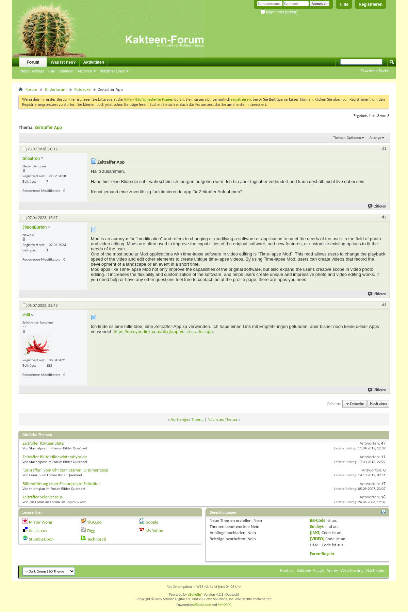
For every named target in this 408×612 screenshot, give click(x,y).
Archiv (332, 570)
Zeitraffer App (48, 127)
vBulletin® (195, 594)
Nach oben (378, 404)
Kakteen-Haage (310, 570)
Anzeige (375, 137)
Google (151, 522)
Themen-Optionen (347, 137)
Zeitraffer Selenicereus (42, 496)
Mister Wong (40, 522)
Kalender (66, 71)
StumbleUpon (41, 539)
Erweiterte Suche (375, 71)
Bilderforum (55, 89)
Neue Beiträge (32, 71)
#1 (384, 148)
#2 (384, 217)
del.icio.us (38, 530)
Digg (91, 530)
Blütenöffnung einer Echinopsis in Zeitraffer (61, 483)
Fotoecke (83, 89)
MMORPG (225, 604)
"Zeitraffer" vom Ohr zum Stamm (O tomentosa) (65, 470)
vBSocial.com (202, 604)
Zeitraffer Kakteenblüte (43, 443)
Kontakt (287, 570)
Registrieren (370, 4)
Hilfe (344, 4)
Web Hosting (352, 570)
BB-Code (318, 520)
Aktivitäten (93, 62)
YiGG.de (94, 522)
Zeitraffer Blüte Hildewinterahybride (54, 456)
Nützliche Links (112, 71)
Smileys (317, 526)
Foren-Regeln (322, 553)
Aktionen (84, 71)
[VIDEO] (317, 538)
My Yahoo (154, 530)
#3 (384, 304)
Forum (33, 62)
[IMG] (315, 532)
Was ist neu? (63, 62)
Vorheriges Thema (187, 419)
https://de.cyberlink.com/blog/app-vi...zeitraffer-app (163, 331)
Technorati (96, 539)
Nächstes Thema (222, 419)
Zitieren (377, 206)
